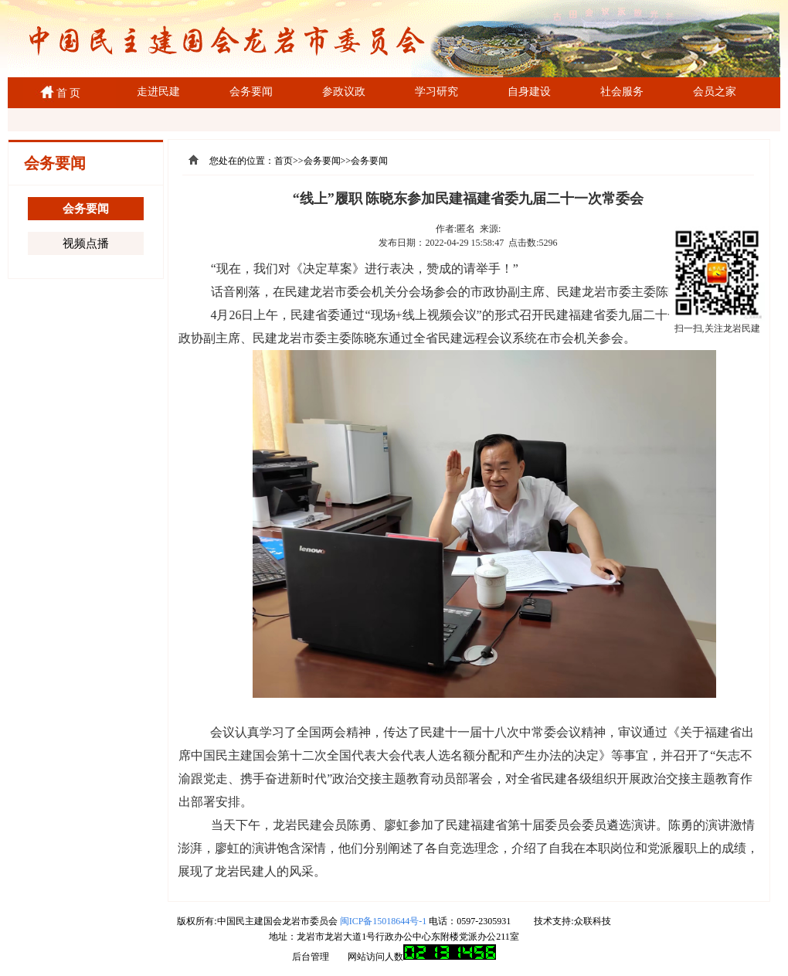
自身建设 (529, 91)
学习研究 (436, 91)
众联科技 (592, 921)
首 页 (66, 93)
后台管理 (310, 956)
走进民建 (158, 91)
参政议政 (343, 91)
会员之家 (714, 91)
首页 (283, 160)
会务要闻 (251, 91)
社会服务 (622, 91)
